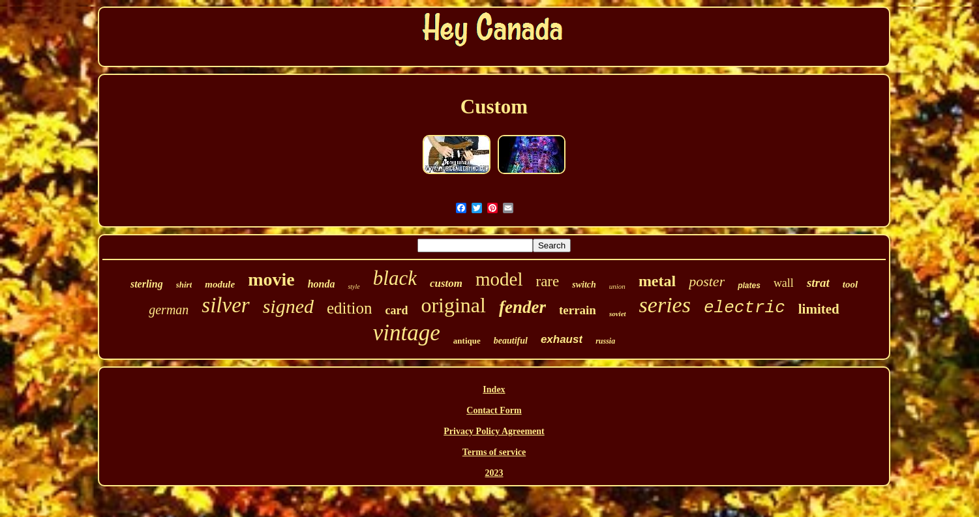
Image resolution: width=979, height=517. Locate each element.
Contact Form (493, 410)
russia (605, 341)
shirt (184, 284)
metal (657, 281)
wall (784, 282)
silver (225, 305)
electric (744, 308)
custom (446, 283)
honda (321, 283)
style (353, 286)
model (499, 279)
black (395, 278)
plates (749, 285)
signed (288, 306)
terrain (577, 310)
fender (522, 307)
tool (850, 284)
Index (494, 389)
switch (584, 284)
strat (818, 282)
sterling (146, 283)
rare (547, 281)
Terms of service (494, 452)
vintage (406, 333)
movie (271, 279)
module (220, 284)
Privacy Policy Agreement (494, 431)
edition (349, 308)
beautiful (511, 341)
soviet (617, 314)
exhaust (561, 339)
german (168, 310)
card (396, 310)
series (665, 305)
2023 (494, 473)
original (453, 305)
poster (707, 281)
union (617, 286)
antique (467, 341)
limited (818, 309)
